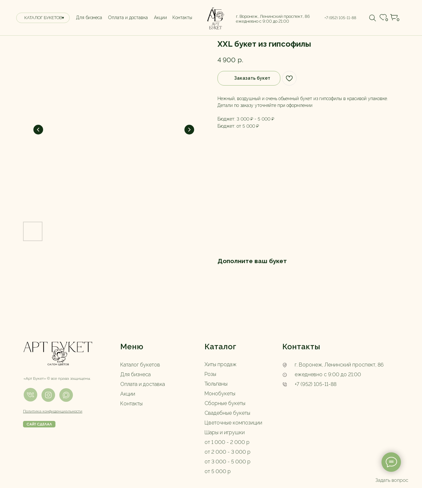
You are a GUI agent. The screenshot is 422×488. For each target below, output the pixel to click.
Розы (210, 374)
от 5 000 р (218, 471)
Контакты (131, 404)
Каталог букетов (140, 365)
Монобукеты (220, 393)
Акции (127, 394)
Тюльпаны (216, 384)
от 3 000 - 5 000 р (228, 462)
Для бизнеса (135, 374)
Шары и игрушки (225, 432)
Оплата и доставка (142, 384)
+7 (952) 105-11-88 (315, 384)
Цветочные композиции (233, 423)
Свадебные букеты (227, 413)
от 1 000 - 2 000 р (227, 442)
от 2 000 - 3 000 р (228, 452)
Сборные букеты (225, 403)
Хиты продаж (221, 364)
